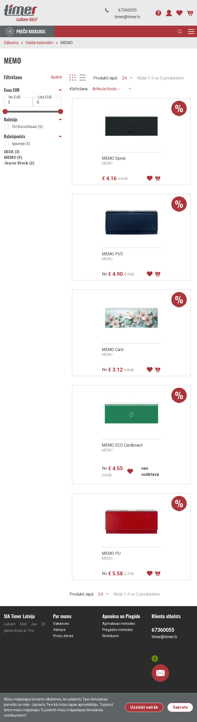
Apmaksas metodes (118, 623)
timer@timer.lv (127, 16)
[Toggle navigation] (191, 31)
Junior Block (19, 163)
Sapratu (180, 707)
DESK (11, 151)
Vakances (61, 623)
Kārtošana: (79, 88)
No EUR (15, 97)
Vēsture (59, 630)
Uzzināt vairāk (144, 707)
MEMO (66, 42)
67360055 (127, 10)
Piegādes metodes (117, 630)
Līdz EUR (45, 97)
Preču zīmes (63, 636)
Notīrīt (56, 77)
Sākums (11, 42)
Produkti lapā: (105, 78)
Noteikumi (110, 636)
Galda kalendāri (39, 42)
